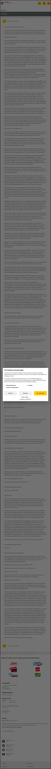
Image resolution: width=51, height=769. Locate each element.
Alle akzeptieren (40, 393)
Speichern (25, 393)
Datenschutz (28, 399)
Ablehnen (10, 393)
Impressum (22, 399)
